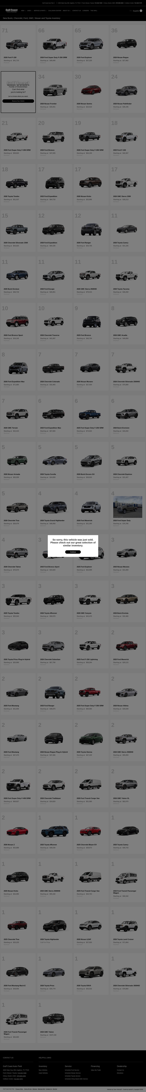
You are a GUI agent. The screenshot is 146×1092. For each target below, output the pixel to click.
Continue (73, 552)
